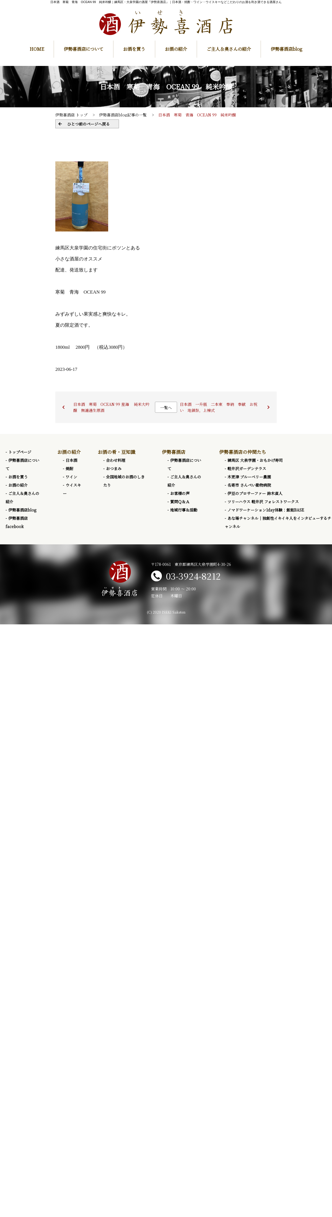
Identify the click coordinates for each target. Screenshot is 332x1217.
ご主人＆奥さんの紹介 (229, 49)
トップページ (19, 452)
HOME (37, 49)
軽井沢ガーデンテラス (246, 468)
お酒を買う (134, 49)
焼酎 (69, 468)
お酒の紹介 (176, 49)
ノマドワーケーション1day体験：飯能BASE (265, 510)
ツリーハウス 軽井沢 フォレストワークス (263, 501)
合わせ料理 (115, 460)
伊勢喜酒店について (83, 49)
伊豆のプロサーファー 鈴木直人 (254, 493)
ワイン (71, 477)
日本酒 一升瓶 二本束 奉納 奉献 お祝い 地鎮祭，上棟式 (218, 407)
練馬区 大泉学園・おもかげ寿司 (255, 460)
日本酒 (71, 460)
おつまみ (113, 468)
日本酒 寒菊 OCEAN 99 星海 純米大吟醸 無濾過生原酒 (111, 407)
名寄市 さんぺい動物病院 (249, 485)
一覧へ (166, 407)
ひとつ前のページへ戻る (88, 124)
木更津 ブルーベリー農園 (249, 477)
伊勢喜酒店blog (286, 49)
